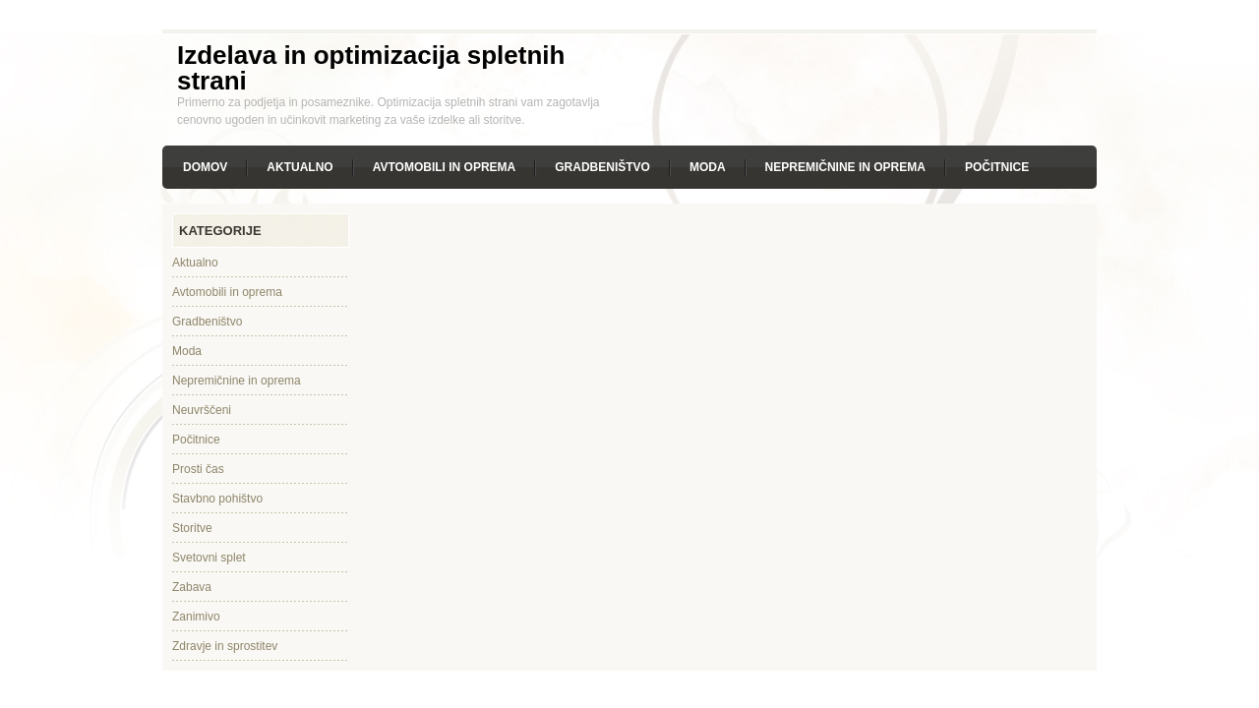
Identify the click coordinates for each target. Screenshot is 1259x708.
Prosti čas (198, 469)
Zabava (191, 587)
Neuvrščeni (201, 410)
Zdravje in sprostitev (224, 646)
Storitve (192, 528)
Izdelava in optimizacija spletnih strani (371, 67)
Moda (707, 167)
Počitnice (997, 167)
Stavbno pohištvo (217, 498)
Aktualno (299, 167)
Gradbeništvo (602, 167)
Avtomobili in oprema (444, 167)
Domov (205, 167)
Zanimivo (196, 616)
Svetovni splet (209, 557)
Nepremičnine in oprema (845, 167)
